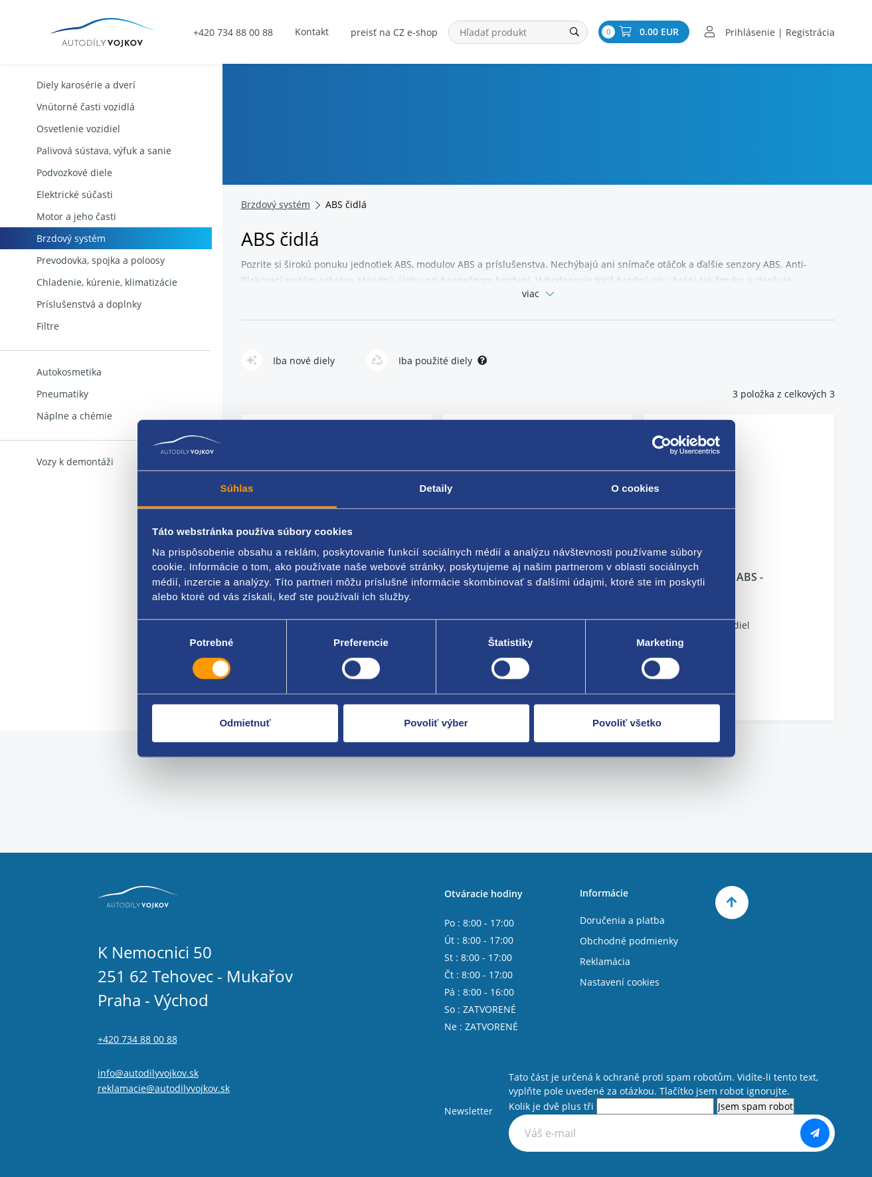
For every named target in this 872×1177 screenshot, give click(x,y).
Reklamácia (605, 961)
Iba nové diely (288, 360)
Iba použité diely (427, 360)
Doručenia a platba (622, 920)
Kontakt (312, 31)
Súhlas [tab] (237, 488)
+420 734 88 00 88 (233, 32)
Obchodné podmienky (629, 940)
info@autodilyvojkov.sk (148, 1073)
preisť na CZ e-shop (394, 32)
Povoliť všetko (626, 722)
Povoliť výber (436, 722)
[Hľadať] (574, 32)
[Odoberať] (814, 1133)
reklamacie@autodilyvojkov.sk (164, 1088)
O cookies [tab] (635, 488)
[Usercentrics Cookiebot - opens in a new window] (662, 445)
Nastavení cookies (619, 982)
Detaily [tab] (436, 488)
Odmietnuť (244, 722)
